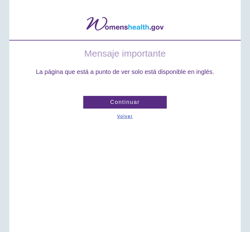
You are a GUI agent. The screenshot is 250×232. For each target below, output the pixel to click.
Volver (125, 116)
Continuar (125, 102)
